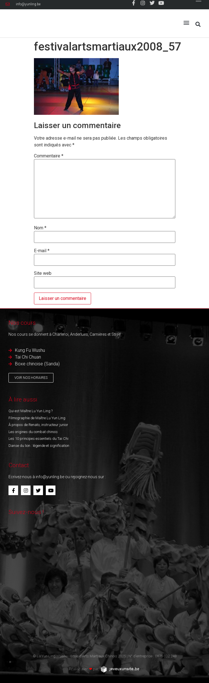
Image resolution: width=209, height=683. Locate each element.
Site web (42, 273)
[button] (186, 20)
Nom (40, 228)
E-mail (41, 251)
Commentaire (48, 156)
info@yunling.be (50, 477)
